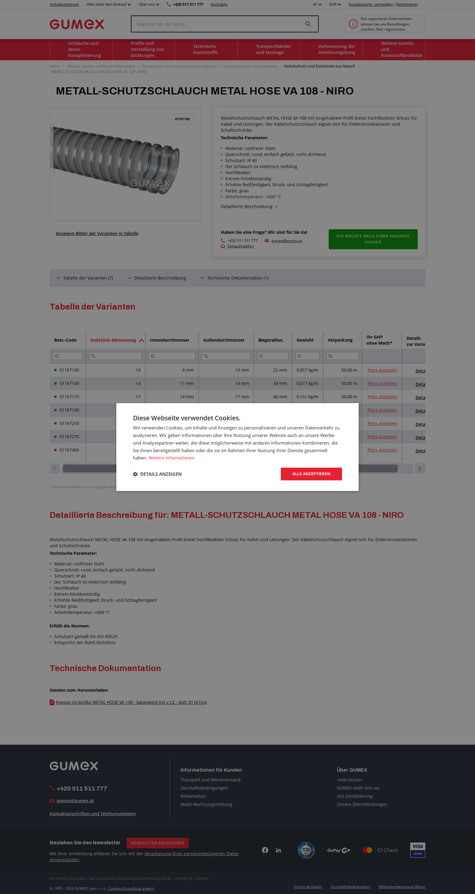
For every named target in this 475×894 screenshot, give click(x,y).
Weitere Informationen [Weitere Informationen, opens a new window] (172, 457)
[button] (157, 474)
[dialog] (237, 447)
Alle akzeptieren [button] (310, 474)
